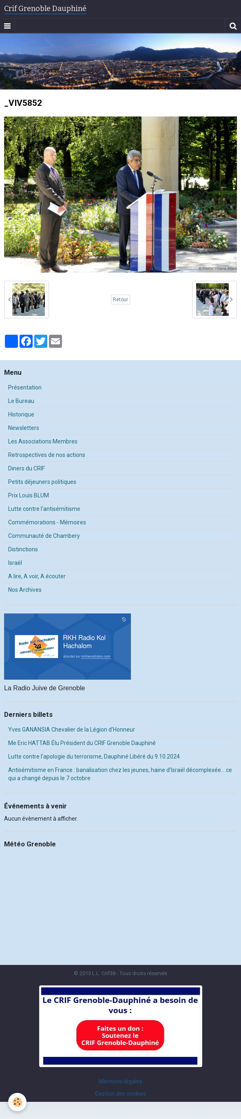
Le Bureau (21, 401)
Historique (21, 414)
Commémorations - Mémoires (47, 522)
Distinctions (23, 549)
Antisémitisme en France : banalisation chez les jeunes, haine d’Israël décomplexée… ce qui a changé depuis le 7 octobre (120, 774)
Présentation (25, 387)
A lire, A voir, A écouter (37, 576)
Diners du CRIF (26, 468)
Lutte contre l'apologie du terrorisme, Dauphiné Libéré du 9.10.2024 (94, 756)
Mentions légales (120, 1081)
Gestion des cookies (120, 1093)
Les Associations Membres (42, 441)
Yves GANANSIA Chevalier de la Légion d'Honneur (71, 729)
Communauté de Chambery (44, 536)
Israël (15, 563)
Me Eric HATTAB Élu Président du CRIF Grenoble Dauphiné (82, 743)
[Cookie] (17, 1102)
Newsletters (23, 428)
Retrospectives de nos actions (46, 455)
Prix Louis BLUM (28, 495)
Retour (120, 299)
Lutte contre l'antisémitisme (44, 509)
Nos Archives (25, 589)
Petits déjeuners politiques (42, 482)
